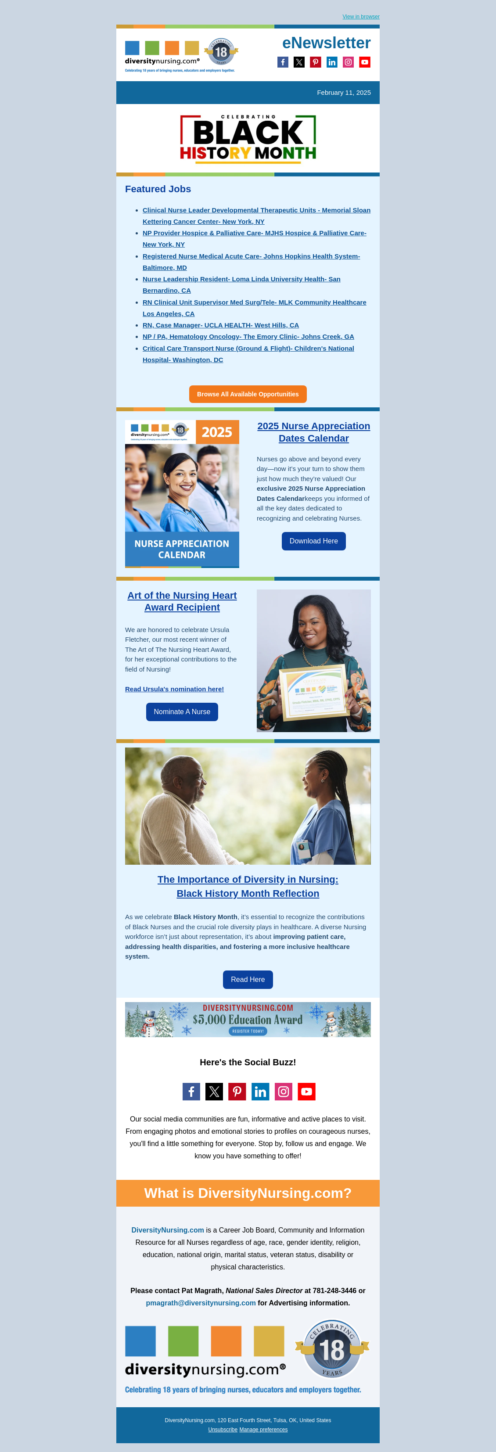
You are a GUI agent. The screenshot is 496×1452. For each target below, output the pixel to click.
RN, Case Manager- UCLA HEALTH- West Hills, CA (221, 325)
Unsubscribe (223, 1430)
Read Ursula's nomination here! (174, 689)
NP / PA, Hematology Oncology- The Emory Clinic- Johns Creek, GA (248, 336)
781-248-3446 (335, 1290)
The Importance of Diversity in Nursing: (248, 879)
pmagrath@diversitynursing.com (201, 1303)
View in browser (361, 17)
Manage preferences (263, 1430)
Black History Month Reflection (247, 893)
